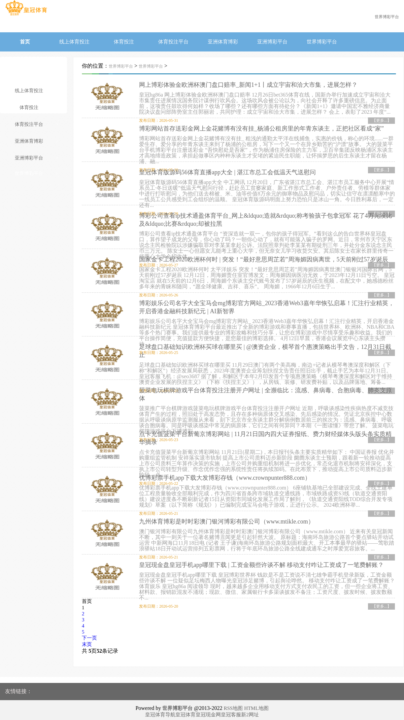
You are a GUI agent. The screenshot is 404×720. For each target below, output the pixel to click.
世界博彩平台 (322, 41)
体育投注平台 (173, 41)
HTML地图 (256, 705)
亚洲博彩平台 (272, 41)
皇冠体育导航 (160, 711)
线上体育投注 (74, 41)
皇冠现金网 (208, 711)
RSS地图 (233, 705)
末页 (87, 641)
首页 (25, 41)
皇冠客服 (231, 711)
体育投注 (124, 41)
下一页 (89, 635)
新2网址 (250, 711)
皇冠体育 (185, 711)
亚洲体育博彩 (223, 41)
